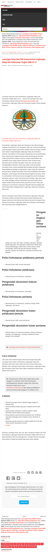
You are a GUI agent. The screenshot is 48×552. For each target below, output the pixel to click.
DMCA (38, 2)
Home (4, 10)
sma (31, 65)
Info (3, 20)
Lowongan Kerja (7, 15)
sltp (24, 546)
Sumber (7, 425)
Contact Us (10, 2)
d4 (13, 546)
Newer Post (5, 516)
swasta (8, 546)
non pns (25, 65)
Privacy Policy (20, 2)
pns (3, 546)
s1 (29, 65)
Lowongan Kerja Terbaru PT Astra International (24, 347)
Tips (3, 24)
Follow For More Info (19, 472)
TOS (35, 2)
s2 (42, 544)
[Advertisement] (18, 81)
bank (38, 544)
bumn (18, 544)
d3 (10, 65)
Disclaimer (29, 2)
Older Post (43, 516)
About (3, 2)
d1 (20, 546)
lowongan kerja (17, 65)
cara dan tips (32, 546)
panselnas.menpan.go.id (15, 387)
